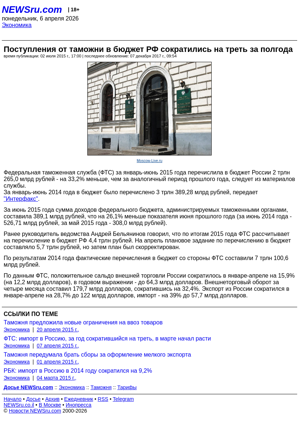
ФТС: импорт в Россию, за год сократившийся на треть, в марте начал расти (107, 338)
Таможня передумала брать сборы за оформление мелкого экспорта (97, 354)
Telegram (123, 399)
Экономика (17, 25)
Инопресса (79, 405)
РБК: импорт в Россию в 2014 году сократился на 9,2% (78, 371)
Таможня (101, 387)
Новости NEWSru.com (35, 411)
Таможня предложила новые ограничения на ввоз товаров (83, 322)
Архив (52, 399)
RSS (103, 399)
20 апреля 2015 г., (58, 329)
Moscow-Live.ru (149, 161)
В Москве (50, 405)
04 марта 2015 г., (57, 378)
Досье (33, 399)
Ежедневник (78, 399)
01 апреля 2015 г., (58, 362)
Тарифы (127, 387)
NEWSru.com (32, 9)
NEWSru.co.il (19, 405)
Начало (13, 399)
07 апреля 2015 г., (58, 346)
